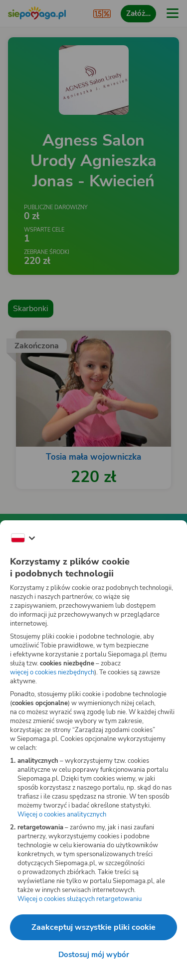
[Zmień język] (23, 538)
